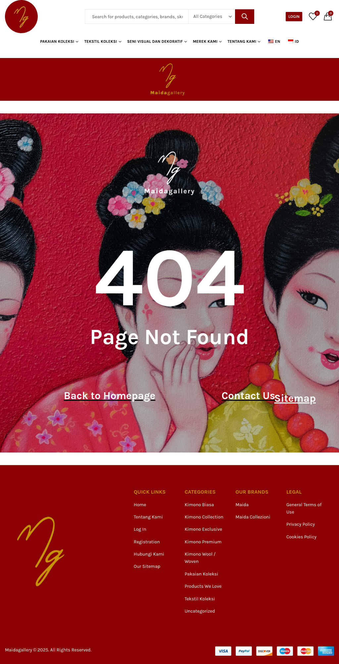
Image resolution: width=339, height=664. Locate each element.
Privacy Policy (300, 524)
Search (244, 16)
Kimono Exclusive (203, 529)
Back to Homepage (106, 395)
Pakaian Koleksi (201, 574)
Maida (242, 505)
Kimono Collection (204, 517)
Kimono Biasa (199, 505)
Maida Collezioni (252, 517)
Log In (140, 529)
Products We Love (203, 586)
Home (140, 505)
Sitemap (292, 395)
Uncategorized (200, 611)
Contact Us (254, 395)
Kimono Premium (203, 542)
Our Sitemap (147, 566)
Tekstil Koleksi (200, 599)
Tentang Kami (148, 517)
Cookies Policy (301, 537)
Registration (147, 542)
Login (294, 16)
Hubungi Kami (149, 554)
